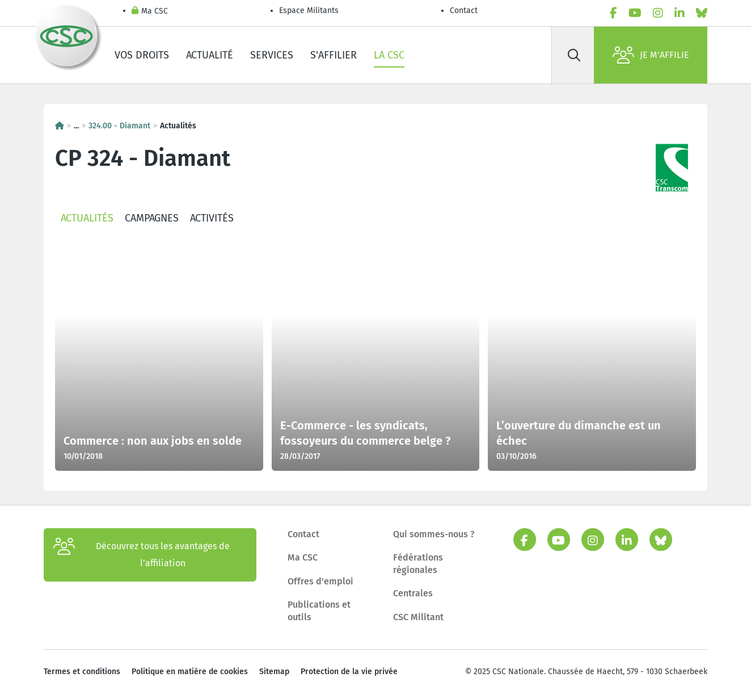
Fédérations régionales (418, 563)
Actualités (87, 218)
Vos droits (142, 55)
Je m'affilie (651, 55)
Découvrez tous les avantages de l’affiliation (141, 555)
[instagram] (658, 13)
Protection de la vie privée (349, 671)
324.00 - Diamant (119, 126)
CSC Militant (418, 617)
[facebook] (613, 13)
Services (271, 55)
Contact (464, 10)
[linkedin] (679, 13)
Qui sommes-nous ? (434, 534)
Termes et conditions (82, 671)
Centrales (413, 593)
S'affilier (333, 55)
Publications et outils (319, 610)
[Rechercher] (574, 55)
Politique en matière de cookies (190, 671)
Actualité (209, 55)
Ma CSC (150, 11)
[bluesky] (701, 13)
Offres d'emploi (320, 581)
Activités (212, 218)
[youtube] (635, 13)
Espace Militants (309, 10)
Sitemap (274, 671)
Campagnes (152, 218)
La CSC (389, 55)
